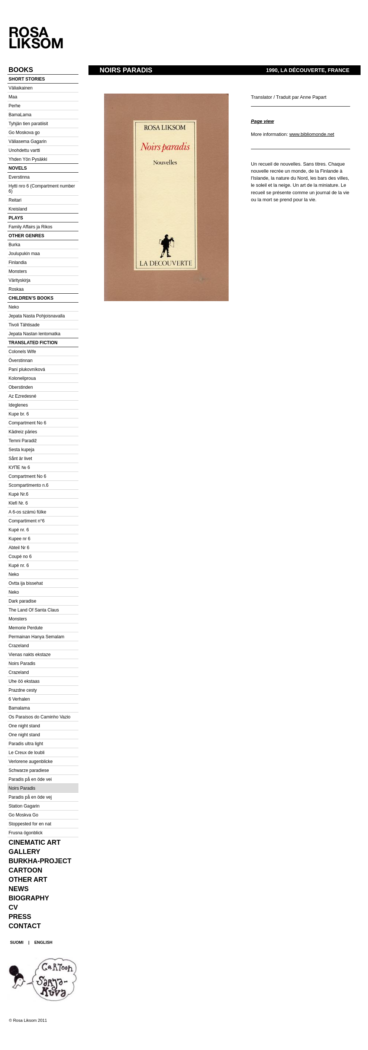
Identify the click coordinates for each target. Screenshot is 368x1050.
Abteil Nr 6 (19, 547)
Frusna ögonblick (25, 832)
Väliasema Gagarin (27, 141)
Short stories (27, 79)
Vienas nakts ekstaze (30, 654)
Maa (13, 97)
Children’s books (31, 298)
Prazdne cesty (23, 690)
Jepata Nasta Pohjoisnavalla (37, 316)
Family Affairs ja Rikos (30, 226)
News (19, 889)
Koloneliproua (22, 378)
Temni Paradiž (23, 440)
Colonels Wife (22, 351)
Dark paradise (22, 601)
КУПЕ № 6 (19, 467)
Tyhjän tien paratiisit (28, 123)
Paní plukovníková (27, 369)
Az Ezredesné (22, 396)
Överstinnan (21, 360)
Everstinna (19, 177)
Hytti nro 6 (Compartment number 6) (42, 188)
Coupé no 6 (20, 556)
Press (20, 916)
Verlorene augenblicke (31, 761)
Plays (16, 218)
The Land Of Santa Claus (34, 610)
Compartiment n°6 (27, 521)
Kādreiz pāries (23, 431)
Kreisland (18, 209)
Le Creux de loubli (27, 752)
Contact (25, 926)
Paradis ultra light (26, 743)
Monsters (18, 271)
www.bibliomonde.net (311, 134)
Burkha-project (40, 861)
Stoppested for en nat (30, 823)
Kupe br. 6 (19, 414)
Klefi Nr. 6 (18, 503)
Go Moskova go (24, 132)
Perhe (14, 105)
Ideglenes (18, 405)
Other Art (28, 879)
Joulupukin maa (24, 253)
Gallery (24, 851)
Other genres (26, 235)
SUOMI (16, 942)
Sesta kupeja (21, 449)
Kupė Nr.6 (18, 494)
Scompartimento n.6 (28, 485)
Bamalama (19, 708)
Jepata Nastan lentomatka (34, 333)
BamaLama (20, 114)
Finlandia (18, 262)
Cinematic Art (35, 842)
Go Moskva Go (23, 815)
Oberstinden (21, 387)
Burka (14, 244)
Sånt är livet (20, 458)
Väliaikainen (21, 88)
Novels (18, 168)
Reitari (15, 200)
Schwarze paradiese (29, 770)
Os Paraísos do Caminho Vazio (40, 717)
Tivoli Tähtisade (24, 324)
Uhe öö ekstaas (24, 681)
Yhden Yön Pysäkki (28, 159)
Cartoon (25, 870)
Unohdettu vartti (24, 150)
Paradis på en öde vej (30, 797)
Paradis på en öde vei (30, 779)
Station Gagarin (24, 806)
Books (21, 70)
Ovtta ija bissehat (26, 583)
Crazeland (19, 645)
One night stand (24, 725)
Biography (29, 898)
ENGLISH (43, 942)
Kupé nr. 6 (19, 529)
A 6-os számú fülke (27, 512)
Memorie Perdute (26, 627)
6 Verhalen (19, 699)
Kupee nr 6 (19, 538)
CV (13, 907)
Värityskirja (19, 280)
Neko (14, 307)
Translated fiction (33, 342)
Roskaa (16, 289)
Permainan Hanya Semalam (36, 636)
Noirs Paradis (22, 663)
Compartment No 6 (27, 422)
